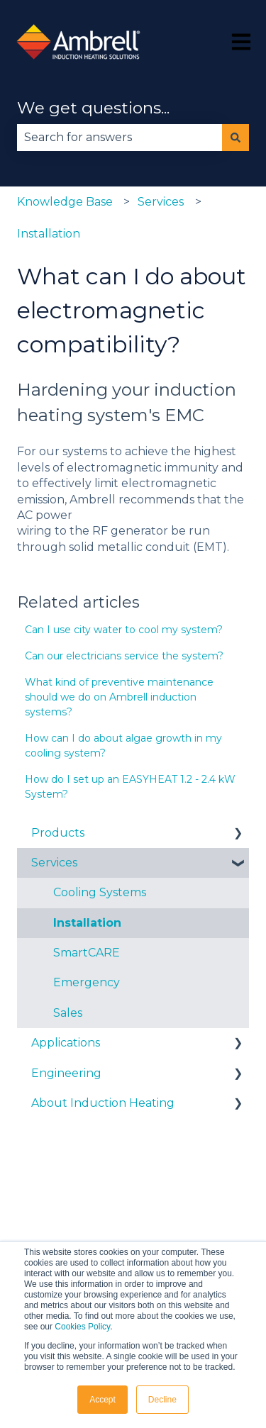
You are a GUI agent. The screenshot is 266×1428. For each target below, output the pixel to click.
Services (161, 201)
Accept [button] (102, 1400)
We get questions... (93, 108)
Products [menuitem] (57, 832)
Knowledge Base (65, 201)
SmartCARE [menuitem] (86, 952)
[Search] (235, 137)
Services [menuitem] (54, 862)
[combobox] (119, 137)
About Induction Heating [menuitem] (102, 1103)
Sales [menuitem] (67, 1013)
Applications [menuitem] (65, 1042)
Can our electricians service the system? (124, 655)
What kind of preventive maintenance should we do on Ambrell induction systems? (119, 697)
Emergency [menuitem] (86, 982)
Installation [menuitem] (87, 923)
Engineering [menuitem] (66, 1073)
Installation (48, 233)
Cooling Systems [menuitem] (99, 892)
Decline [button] (162, 1400)
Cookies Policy (82, 1327)
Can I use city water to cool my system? (124, 629)
